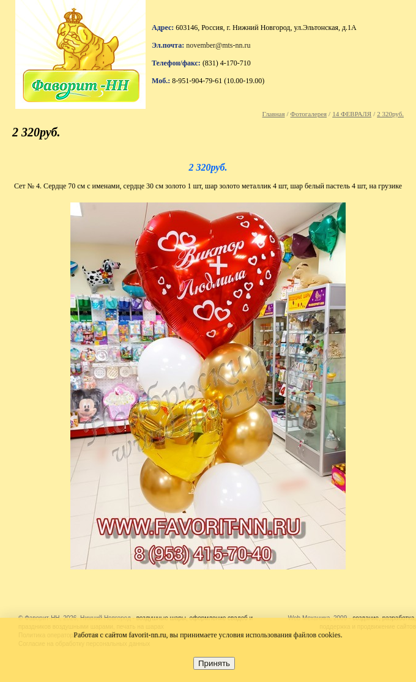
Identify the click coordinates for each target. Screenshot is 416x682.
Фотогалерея (309, 113)
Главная (273, 113)
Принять (214, 663)
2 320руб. (390, 113)
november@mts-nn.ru (218, 45)
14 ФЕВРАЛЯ (351, 113)
